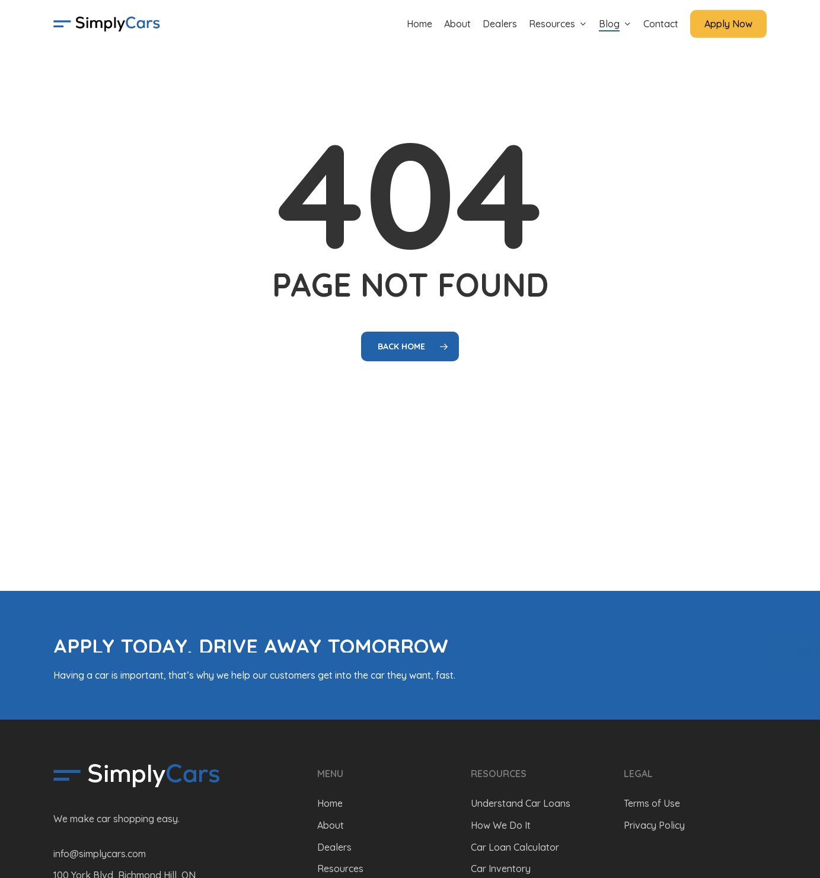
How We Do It (501, 825)
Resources (340, 868)
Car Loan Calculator (515, 847)
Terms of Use (652, 803)
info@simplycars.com (99, 854)
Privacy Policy (654, 825)
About (330, 825)
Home (330, 803)
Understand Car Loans (520, 803)
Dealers (334, 847)
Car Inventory (501, 868)
